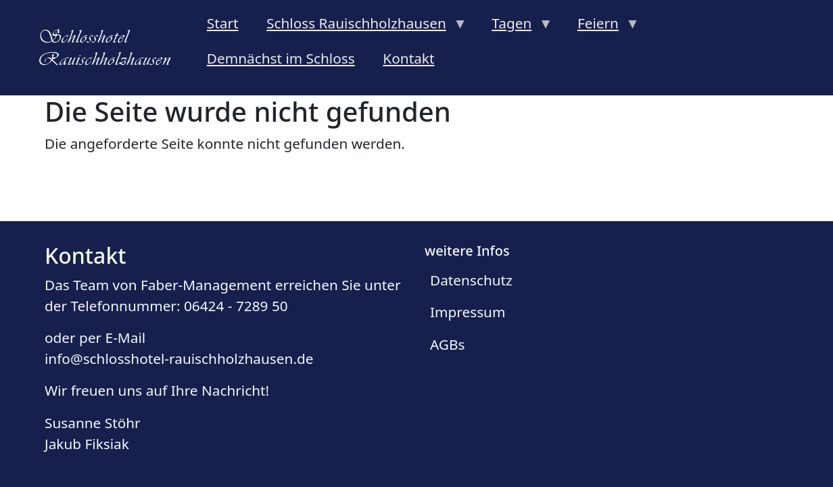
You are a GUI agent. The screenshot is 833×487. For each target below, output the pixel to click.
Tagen (515, 27)
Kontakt (408, 58)
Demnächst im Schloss (281, 58)
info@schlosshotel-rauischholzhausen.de (179, 358)
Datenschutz (471, 280)
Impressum (467, 311)
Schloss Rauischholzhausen (359, 27)
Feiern (601, 27)
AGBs (447, 344)
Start (223, 23)
